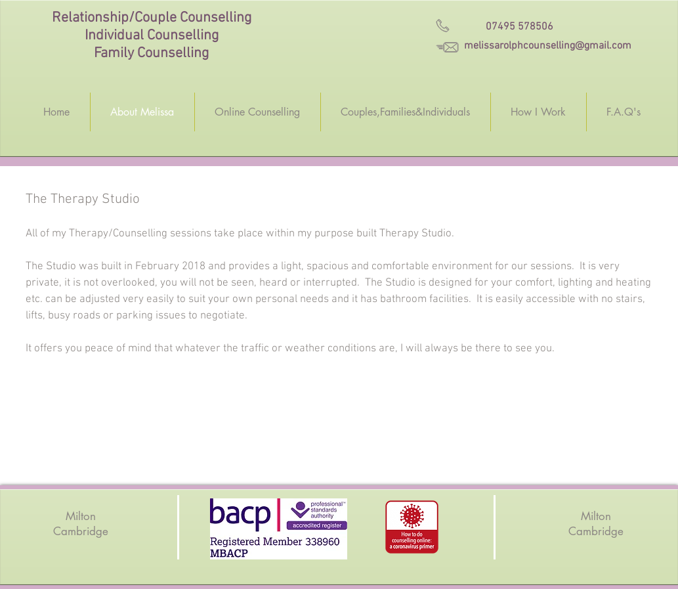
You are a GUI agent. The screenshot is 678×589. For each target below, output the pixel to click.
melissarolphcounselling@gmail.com (547, 46)
